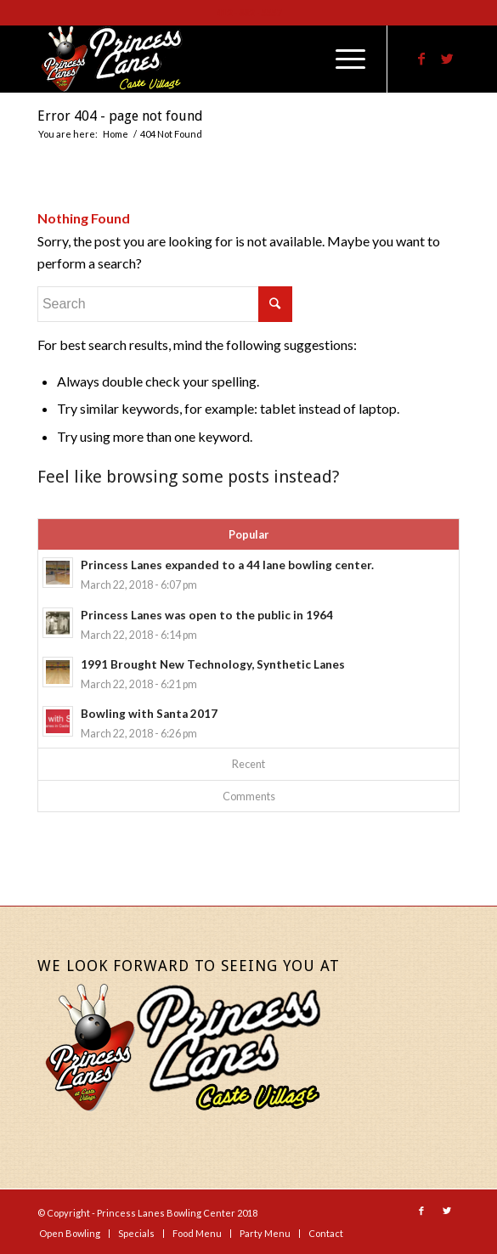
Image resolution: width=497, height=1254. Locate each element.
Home (115, 133)
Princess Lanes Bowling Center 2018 (177, 1212)
